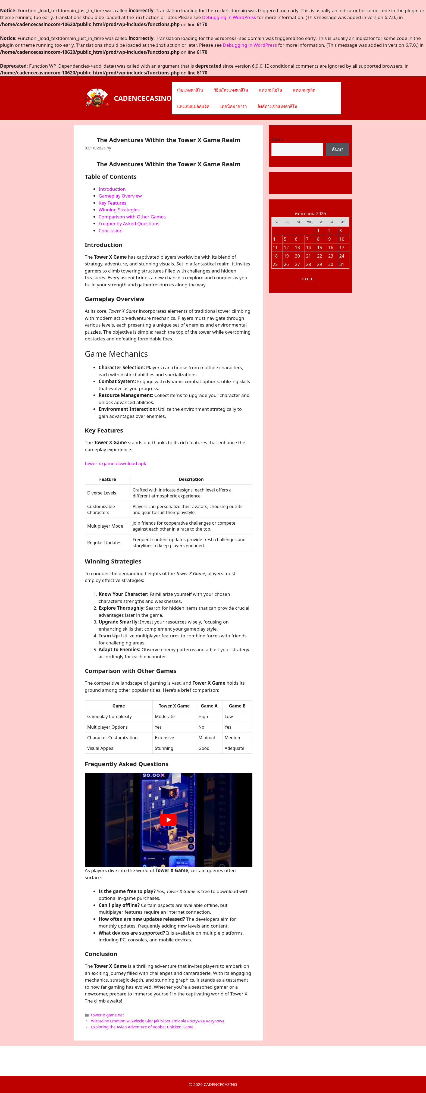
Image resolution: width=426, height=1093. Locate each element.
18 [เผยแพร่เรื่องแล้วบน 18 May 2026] (275, 256)
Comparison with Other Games (132, 217)
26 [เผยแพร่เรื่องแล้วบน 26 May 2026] (286, 264)
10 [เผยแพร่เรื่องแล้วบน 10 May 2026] (341, 239)
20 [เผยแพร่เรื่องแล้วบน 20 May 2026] (297, 256)
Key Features (112, 203)
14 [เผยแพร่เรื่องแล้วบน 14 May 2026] (308, 247)
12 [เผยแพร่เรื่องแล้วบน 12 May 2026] (286, 247)
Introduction (112, 189)
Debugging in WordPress (229, 17)
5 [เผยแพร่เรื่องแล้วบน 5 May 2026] (285, 239)
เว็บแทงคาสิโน (190, 90)
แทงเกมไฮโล (270, 90)
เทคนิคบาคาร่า (233, 106)
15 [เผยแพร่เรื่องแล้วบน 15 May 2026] (319, 247)
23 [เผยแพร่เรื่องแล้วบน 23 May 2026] (330, 256)
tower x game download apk (115, 463)
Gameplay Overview (120, 196)
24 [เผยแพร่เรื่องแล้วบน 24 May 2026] (341, 256)
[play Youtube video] (168, 820)
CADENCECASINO (143, 98)
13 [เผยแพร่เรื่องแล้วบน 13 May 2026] (297, 247)
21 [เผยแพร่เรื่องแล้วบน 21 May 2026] (308, 256)
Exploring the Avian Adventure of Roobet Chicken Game (142, 1026)
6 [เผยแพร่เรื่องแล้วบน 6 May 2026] (296, 239)
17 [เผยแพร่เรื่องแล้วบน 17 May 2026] (341, 247)
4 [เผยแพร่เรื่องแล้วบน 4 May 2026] (274, 239)
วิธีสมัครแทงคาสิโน (231, 90)
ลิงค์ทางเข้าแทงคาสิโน (277, 106)
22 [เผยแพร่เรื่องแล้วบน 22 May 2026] (319, 256)
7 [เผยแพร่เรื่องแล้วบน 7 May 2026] (307, 239)
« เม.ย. (308, 278)
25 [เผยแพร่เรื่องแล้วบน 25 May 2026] (275, 264)
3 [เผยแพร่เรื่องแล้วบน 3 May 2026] (340, 231)
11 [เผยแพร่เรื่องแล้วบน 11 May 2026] (275, 247)
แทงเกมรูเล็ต (304, 90)
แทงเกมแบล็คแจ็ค (193, 106)
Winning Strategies (119, 209)
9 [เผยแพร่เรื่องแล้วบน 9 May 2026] (329, 239)
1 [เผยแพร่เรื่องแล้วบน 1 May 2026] (318, 231)
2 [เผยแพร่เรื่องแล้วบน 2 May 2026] (329, 231)
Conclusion (111, 230)
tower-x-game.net (107, 1014)
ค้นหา (277, 139)
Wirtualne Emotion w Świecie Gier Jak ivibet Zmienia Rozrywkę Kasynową (157, 1020)
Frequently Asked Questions (129, 223)
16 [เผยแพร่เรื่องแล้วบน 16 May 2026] (330, 247)
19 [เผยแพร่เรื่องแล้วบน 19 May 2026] (286, 256)
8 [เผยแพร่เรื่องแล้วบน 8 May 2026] (318, 239)
